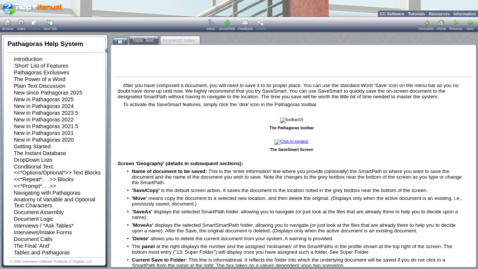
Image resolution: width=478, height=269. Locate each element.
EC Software (392, 14)
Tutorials (416, 14)
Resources (439, 14)
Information (465, 14)
